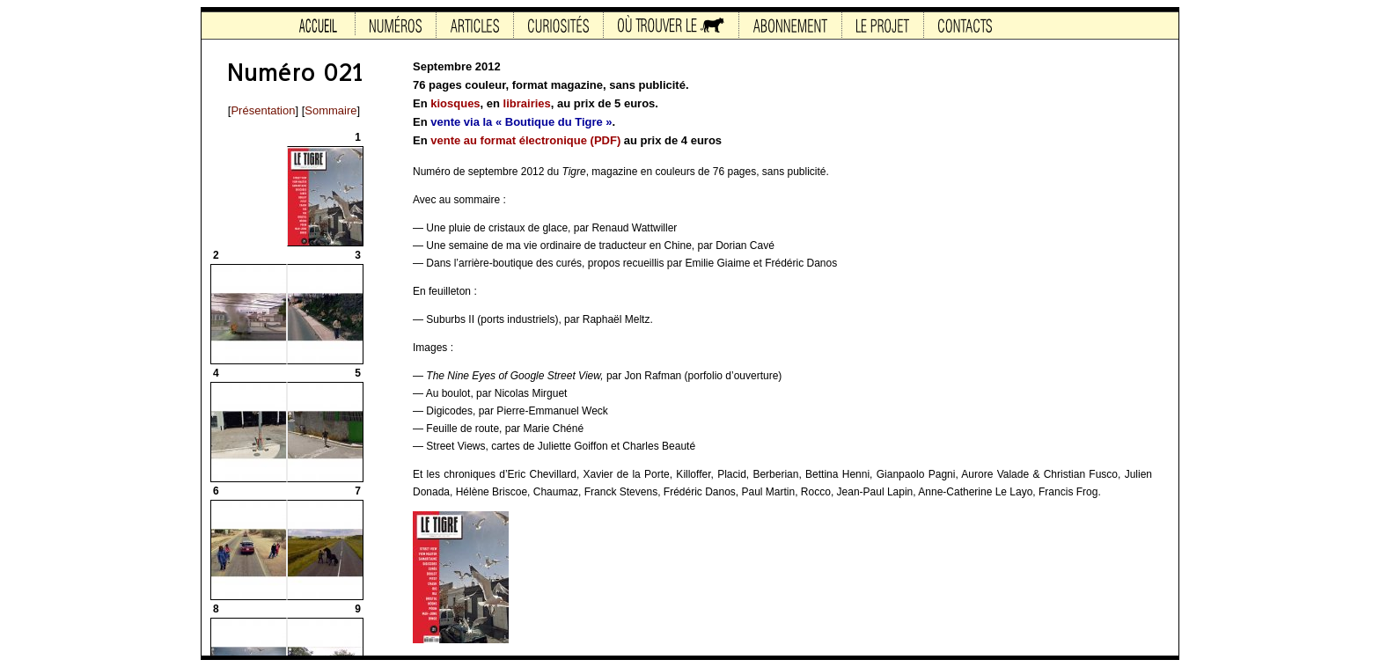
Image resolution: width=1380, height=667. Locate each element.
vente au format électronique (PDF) (525, 140)
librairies (527, 103)
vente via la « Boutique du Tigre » (521, 121)
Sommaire (330, 110)
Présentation (263, 110)
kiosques (455, 103)
